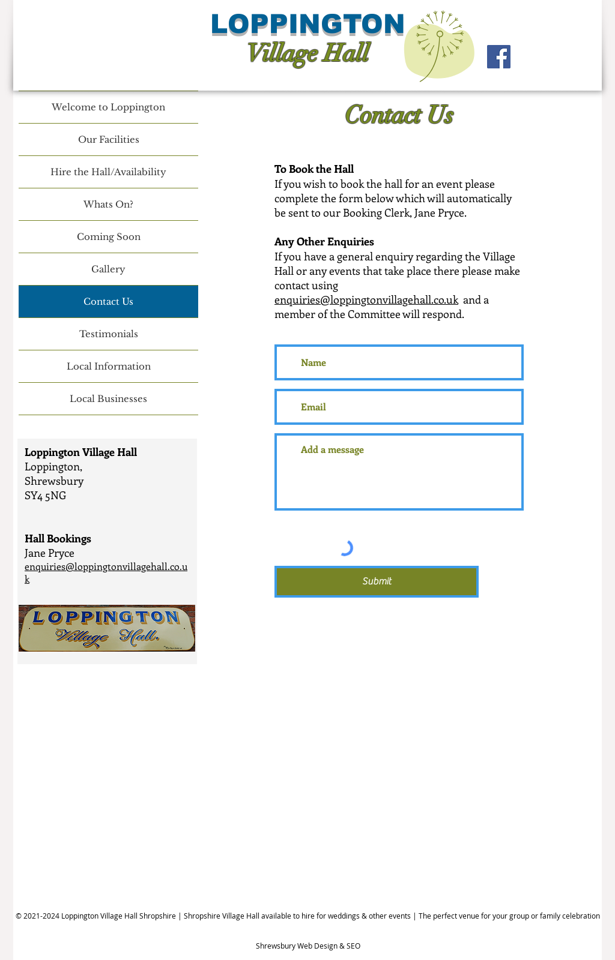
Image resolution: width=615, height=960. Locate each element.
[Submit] (376, 582)
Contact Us (108, 301)
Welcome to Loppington (108, 107)
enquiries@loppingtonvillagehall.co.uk (366, 299)
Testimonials (108, 334)
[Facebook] (498, 56)
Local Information (109, 366)
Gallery (108, 269)
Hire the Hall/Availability (108, 172)
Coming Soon (109, 236)
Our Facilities (108, 139)
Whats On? (108, 204)
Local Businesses (108, 398)
